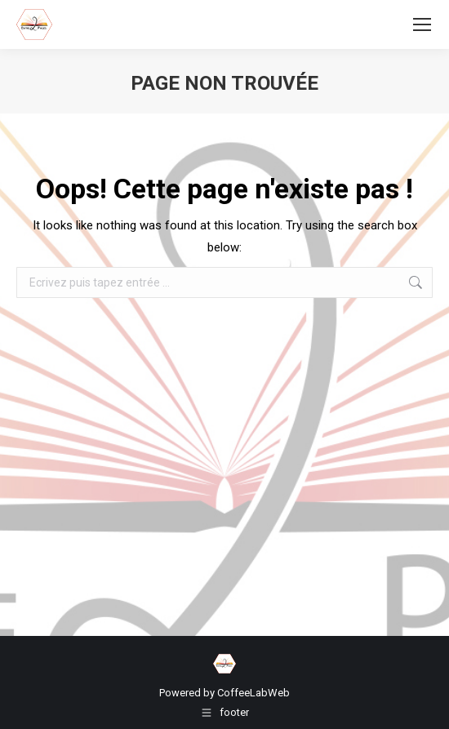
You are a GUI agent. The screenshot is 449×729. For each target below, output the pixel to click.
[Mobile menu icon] (422, 24)
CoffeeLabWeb (253, 693)
